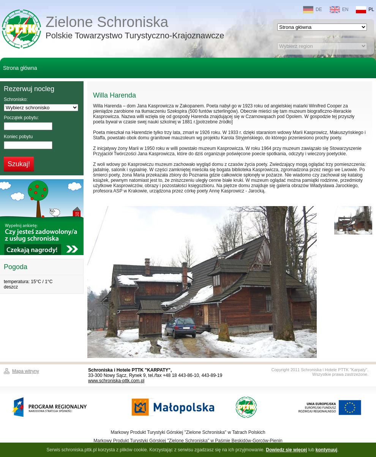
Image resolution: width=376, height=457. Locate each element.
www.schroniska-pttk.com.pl (116, 380)
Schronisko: (16, 99)
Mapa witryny (25, 371)
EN (339, 9)
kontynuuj (326, 449)
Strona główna (20, 68)
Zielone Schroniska (135, 28)
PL (365, 9)
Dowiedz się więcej (286, 449)
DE (312, 9)
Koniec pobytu (18, 136)
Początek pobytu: (21, 117)
